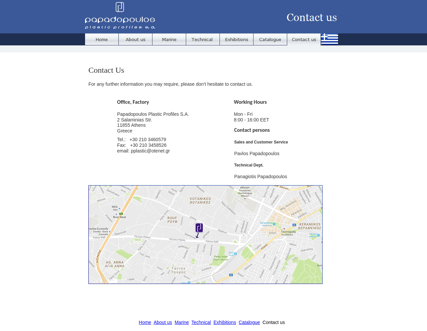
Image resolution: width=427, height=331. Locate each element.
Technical (201, 322)
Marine (181, 322)
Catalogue (249, 322)
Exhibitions (225, 322)
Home (145, 322)
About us (162, 322)
